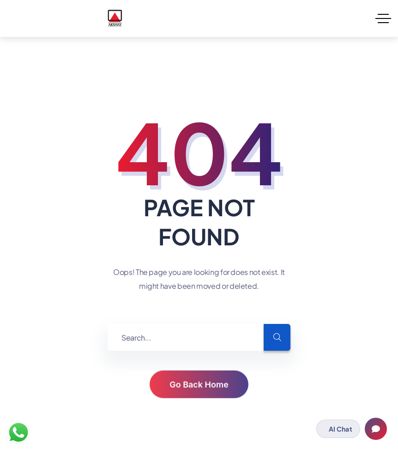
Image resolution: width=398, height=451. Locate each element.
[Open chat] (376, 429)
